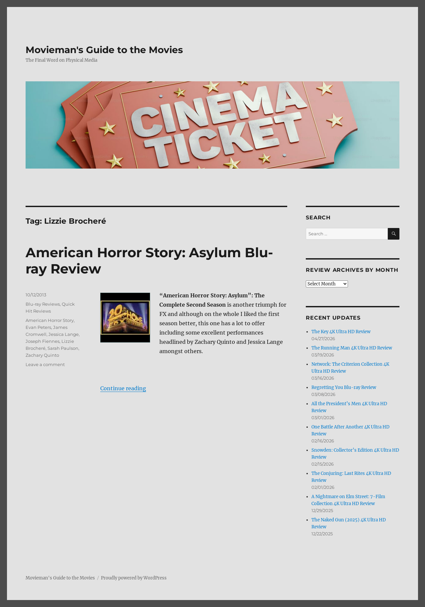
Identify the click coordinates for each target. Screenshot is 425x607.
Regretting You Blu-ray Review (343, 387)
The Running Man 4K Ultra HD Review (351, 348)
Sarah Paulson (62, 348)
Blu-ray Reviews (43, 304)
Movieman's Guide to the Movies (104, 49)
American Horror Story (50, 320)
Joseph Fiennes (42, 341)
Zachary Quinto (42, 355)
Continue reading (123, 388)
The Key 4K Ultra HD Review (341, 332)
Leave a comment (45, 364)
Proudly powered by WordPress (134, 578)
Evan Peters (38, 327)
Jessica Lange (63, 334)
